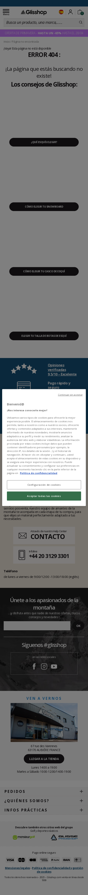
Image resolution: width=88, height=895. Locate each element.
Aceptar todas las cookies (44, 496)
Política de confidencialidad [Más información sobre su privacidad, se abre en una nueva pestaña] (38, 473)
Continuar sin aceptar (70, 394)
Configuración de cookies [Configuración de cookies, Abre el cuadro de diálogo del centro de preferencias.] (44, 484)
